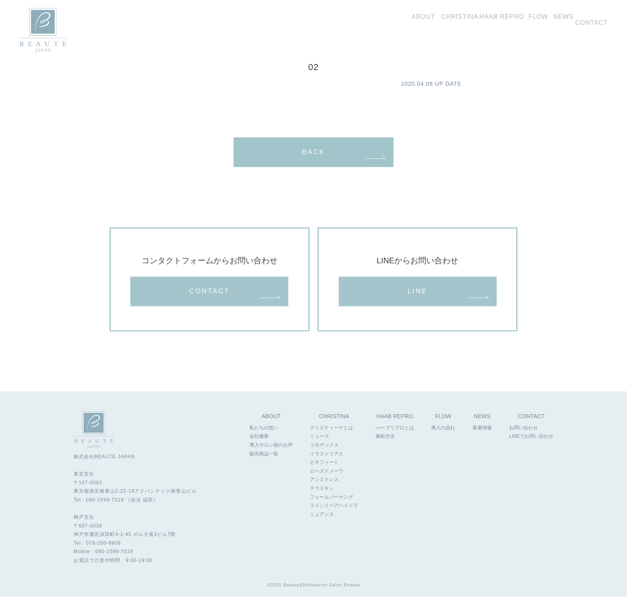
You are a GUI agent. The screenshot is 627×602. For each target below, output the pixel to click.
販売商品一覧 (264, 459)
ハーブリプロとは (394, 433)
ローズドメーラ (326, 476)
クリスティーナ (416, 20)
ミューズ (319, 442)
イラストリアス (326, 459)
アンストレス (324, 485)
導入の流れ (517, 20)
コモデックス (324, 450)
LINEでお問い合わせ (531, 442)
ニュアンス (322, 520)
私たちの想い (369, 20)
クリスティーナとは (331, 433)
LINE (417, 296)
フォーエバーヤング (331, 502)
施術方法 (384, 442)
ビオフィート (324, 468)
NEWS (482, 421)
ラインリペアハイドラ (334, 511)
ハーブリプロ (469, 20)
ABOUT (271, 421)
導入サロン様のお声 (271, 450)
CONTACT (209, 296)
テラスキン (322, 494)
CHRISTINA (334, 421)
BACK (313, 153)
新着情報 (552, 20)
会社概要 (259, 442)
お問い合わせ (591, 20)
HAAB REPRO (394, 421)
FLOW (443, 421)
